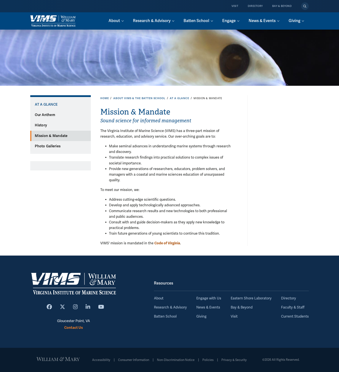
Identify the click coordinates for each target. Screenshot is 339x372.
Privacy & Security (234, 360)
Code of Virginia (167, 243)
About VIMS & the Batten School (139, 98)
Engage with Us (208, 298)
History (41, 125)
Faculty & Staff (292, 307)
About (158, 298)
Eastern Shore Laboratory (251, 298)
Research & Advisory (170, 307)
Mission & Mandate (51, 136)
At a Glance (179, 98)
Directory (255, 6)
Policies (208, 360)
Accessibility (101, 360)
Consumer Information (133, 360)
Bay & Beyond (282, 6)
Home (104, 98)
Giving (201, 316)
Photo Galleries (48, 146)
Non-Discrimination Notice (176, 360)
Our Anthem (45, 115)
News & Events (208, 307)
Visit (235, 6)
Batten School (165, 316)
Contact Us (73, 327)
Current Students (295, 316)
